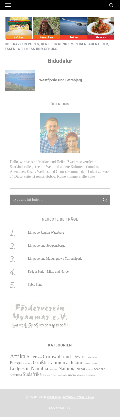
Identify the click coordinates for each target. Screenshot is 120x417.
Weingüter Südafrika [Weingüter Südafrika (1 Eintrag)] (86, 375)
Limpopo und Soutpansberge (46, 245)
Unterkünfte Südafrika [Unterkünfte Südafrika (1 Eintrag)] (66, 375)
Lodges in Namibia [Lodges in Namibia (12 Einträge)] (29, 368)
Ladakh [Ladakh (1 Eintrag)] (94, 363)
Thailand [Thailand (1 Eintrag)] (46, 375)
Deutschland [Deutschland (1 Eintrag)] (92, 357)
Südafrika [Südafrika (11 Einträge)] (32, 374)
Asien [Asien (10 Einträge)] (31, 356)
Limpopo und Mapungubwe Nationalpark (55, 258)
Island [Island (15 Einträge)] (76, 362)
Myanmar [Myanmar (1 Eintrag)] (53, 369)
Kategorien (60, 345)
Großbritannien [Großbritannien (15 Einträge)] (49, 362)
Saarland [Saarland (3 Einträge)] (99, 369)
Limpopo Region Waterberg (46, 232)
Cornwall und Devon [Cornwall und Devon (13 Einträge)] (64, 356)
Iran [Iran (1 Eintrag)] (68, 363)
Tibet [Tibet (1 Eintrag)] (53, 375)
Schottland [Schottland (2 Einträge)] (16, 375)
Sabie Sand (35, 284)
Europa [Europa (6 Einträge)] (16, 362)
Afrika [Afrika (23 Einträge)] (17, 356)
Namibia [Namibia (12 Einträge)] (66, 368)
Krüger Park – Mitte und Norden (49, 271)
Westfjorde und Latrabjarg (60, 80)
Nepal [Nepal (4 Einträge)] (80, 369)
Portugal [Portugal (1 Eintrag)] (89, 369)
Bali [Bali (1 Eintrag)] (40, 357)
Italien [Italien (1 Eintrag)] (87, 363)
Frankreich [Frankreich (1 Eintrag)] (27, 363)
